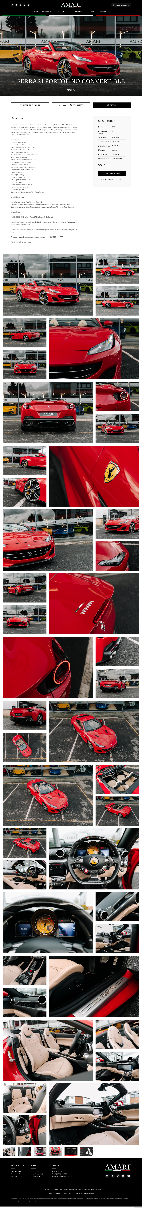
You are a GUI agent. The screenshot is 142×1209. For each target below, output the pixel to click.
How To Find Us (57, 1174)
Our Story (35, 1174)
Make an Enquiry (112, 176)
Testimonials (35, 1179)
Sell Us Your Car (17, 1179)
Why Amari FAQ (37, 1176)
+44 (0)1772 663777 (121, 6)
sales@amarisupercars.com (63, 1179)
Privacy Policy (67, 1196)
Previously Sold (16, 1176)
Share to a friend (30, 107)
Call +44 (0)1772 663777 (71, 107)
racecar (91, 1196)
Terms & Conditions (54, 1196)
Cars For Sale (16, 1174)
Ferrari (112, 107)
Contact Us (78, 1196)
